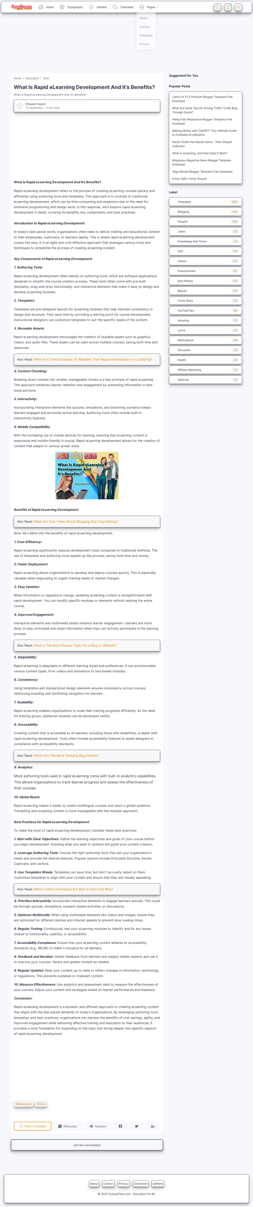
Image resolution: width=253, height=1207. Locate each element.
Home (46, 7)
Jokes (205, 231)
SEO (205, 251)
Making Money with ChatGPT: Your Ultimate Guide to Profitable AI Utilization (204, 132)
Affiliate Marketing (205, 370)
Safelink (98, 7)
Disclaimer (140, 1183)
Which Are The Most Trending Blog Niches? (66, 755)
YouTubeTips (205, 310)
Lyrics (205, 330)
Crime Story (205, 300)
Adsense (205, 380)
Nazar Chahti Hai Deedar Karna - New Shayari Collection (202, 144)
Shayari (205, 221)
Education (23, 1104)
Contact (108, 1183)
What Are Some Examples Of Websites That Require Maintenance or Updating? (93, 359)
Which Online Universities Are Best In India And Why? (73, 889)
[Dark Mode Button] (238, 7)
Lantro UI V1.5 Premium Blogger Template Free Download (202, 99)
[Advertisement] (118, 45)
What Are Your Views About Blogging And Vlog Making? (76, 521)
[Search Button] (217, 7)
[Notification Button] (228, 7)
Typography (71, 7)
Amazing (205, 320)
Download (123, 7)
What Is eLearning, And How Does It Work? (199, 153)
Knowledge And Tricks (205, 241)
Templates (205, 202)
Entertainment (205, 271)
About (94, 1183)
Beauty (205, 291)
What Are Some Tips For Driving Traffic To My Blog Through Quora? (204, 110)
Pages (149, 7)
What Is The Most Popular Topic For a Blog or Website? (75, 645)
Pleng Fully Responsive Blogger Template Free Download (202, 121)
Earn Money (205, 281)
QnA (41, 1104)
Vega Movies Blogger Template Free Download (202, 171)
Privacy (124, 1183)
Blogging (205, 212)
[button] (67, 1126)
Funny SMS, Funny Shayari (189, 178)
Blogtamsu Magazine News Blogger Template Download (201, 162)
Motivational (205, 340)
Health (205, 360)
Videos (205, 261)
